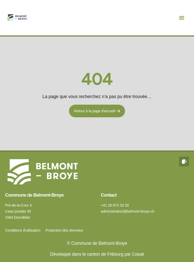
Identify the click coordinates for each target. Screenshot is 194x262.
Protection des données (64, 230)
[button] (182, 18)
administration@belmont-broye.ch (127, 211)
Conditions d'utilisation (22, 230)
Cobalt (138, 254)
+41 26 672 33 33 (115, 205)
